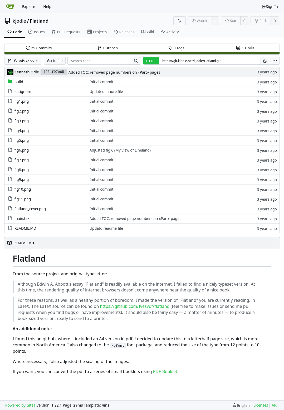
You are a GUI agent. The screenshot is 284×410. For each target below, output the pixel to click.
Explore (28, 6)
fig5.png (21, 140)
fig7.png (21, 159)
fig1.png (21, 101)
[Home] (10, 6)
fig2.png (21, 111)
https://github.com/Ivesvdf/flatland (134, 306)
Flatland (39, 20)
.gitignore (22, 91)
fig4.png (21, 130)
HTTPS (151, 60)
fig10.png (22, 189)
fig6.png (21, 150)
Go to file (54, 60)
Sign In (270, 6)
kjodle (19, 20)
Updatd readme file (106, 228)
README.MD (25, 228)
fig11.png (22, 198)
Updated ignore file (106, 91)
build (18, 81)
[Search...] (136, 61)
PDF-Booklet (165, 371)
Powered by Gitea (20, 405)
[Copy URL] (265, 61)
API (274, 405)
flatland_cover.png (30, 208)
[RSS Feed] (179, 20)
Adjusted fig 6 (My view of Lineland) (120, 150)
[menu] (275, 61)
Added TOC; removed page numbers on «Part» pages (114, 72)
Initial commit (102, 81)
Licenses (260, 405)
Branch (107, 47)
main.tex (22, 218)
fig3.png (21, 120)
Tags (176, 47)
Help (47, 6)
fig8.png (21, 169)
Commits (39, 47)
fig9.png (21, 179)
